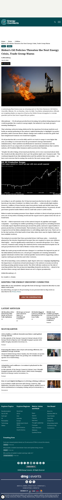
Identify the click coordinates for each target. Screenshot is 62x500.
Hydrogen (4, 416)
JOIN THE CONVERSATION (31, 297)
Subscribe (50, 418)
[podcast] (34, 463)
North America (21, 427)
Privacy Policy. (16, 291)
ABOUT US (19, 485)
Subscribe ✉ (31, 466)
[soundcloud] (40, 463)
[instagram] (21, 463)
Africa (18, 413)
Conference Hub (51, 425)
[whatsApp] (43, 463)
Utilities (17, 41)
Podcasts (34, 425)
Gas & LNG (4, 413)
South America (21, 430)
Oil (2, 418)
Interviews (35, 420)
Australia (19, 418)
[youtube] (31, 463)
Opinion (34, 416)
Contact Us (50, 421)
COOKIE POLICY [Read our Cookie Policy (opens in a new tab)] (41, 485)
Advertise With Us (52, 413)
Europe (19, 421)
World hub (20, 411)
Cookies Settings (27, 488)
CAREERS (25, 485)
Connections (50, 428)
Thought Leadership (37, 423)
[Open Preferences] (3, 497)
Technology (4, 423)
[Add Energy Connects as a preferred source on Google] (5, 63)
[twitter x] (25, 463)
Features (34, 418)
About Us (49, 411)
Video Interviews (36, 427)
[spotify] (37, 463)
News (10, 41)
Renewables (4, 421)
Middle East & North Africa (22, 424)
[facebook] (18, 463)
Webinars (34, 430)
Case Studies (51, 416)
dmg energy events (52, 423)
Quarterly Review (36, 432)
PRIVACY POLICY (32, 485)
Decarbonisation (6, 411)
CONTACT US (36, 488)
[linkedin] (28, 463)
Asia (18, 416)
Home (3, 41)
